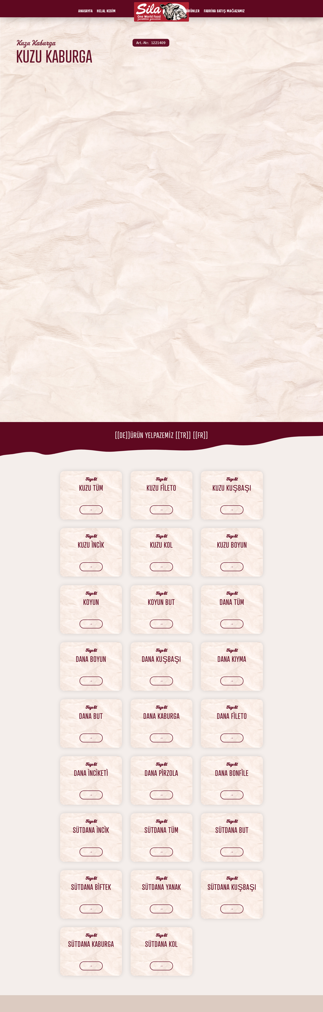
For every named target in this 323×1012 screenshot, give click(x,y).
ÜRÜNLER (193, 11)
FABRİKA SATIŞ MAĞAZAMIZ (224, 11)
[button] (85, 10)
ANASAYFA (85, 11)
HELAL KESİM (106, 11)
